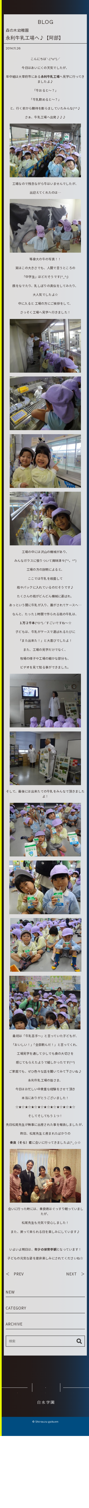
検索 (79, 1392)
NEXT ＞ (75, 1325)
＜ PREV (15, 1325)
